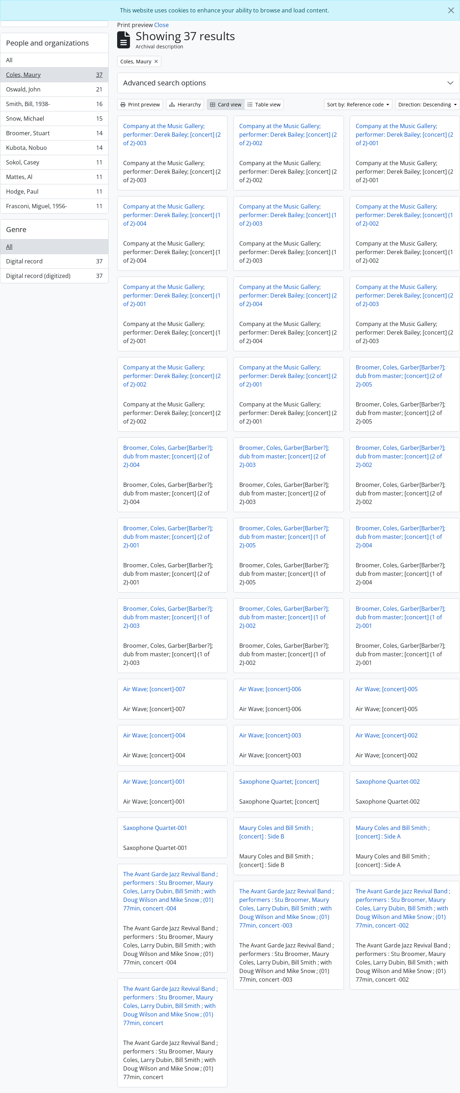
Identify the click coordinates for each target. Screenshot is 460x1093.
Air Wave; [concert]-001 (154, 781)
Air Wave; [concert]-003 (270, 735)
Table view (264, 104)
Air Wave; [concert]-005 (387, 689)
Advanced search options (164, 83)
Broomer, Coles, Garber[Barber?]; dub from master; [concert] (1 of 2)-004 (400, 536)
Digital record (54, 263)
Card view (225, 104)
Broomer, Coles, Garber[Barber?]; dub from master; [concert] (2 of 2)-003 (284, 456)
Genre (16, 229)
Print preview (140, 104)
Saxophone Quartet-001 (155, 828)
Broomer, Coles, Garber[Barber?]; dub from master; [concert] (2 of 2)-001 (168, 536)
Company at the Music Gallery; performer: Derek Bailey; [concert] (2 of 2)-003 (172, 134)
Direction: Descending (425, 104)
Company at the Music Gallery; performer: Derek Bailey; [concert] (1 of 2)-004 (172, 215)
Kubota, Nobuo (54, 149)
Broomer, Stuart (54, 135)
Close (161, 25)
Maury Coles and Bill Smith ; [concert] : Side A (393, 832)
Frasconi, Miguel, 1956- (54, 207)
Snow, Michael (54, 120)
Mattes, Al (54, 178)
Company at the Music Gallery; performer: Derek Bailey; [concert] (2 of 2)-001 (404, 134)
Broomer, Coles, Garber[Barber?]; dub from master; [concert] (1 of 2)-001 (400, 617)
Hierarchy (185, 104)
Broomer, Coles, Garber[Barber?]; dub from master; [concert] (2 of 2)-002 (400, 456)
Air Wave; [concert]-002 (387, 735)
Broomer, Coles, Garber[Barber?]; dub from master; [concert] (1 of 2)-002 (284, 617)
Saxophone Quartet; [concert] (279, 781)
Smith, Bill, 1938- (54, 105)
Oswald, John (54, 91)
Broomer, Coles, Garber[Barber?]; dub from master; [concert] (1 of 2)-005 (284, 536)
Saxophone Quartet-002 (388, 781)
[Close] (451, 10)
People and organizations (47, 43)
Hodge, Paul (54, 193)
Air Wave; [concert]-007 (154, 689)
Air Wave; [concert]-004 (154, 735)
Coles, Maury (54, 76)
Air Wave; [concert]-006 (270, 689)
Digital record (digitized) (54, 277)
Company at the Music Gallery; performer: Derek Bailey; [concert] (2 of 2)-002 (288, 134)
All (9, 60)
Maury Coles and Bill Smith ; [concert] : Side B (276, 832)
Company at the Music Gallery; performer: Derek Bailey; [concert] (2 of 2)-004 (288, 295)
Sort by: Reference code (356, 104)
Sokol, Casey (54, 164)
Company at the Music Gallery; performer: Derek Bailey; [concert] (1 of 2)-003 (288, 215)
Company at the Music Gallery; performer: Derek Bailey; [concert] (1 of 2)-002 (404, 215)
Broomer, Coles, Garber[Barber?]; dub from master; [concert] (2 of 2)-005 (400, 375)
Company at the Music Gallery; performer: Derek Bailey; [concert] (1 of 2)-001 (172, 295)
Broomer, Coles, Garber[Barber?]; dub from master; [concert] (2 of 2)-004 (168, 456)
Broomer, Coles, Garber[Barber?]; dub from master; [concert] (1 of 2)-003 (168, 617)
